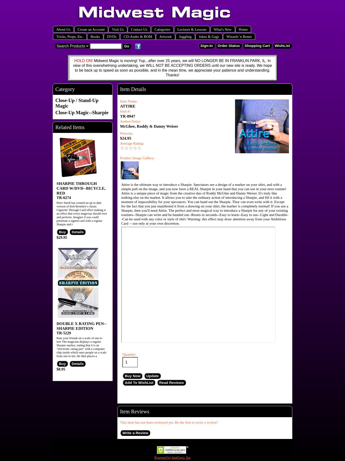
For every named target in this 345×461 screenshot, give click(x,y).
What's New (223, 29)
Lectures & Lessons (192, 29)
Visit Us (118, 29)
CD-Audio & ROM (138, 36)
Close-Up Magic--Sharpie (81, 112)
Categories (162, 29)
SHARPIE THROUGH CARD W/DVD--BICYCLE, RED (81, 188)
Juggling (185, 36)
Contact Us (139, 29)
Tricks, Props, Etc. (69, 36)
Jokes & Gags (209, 36)
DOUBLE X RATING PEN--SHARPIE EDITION (82, 326)
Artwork (165, 36)
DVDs (111, 36)
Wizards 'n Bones (239, 36)
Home (243, 29)
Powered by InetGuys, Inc (172, 458)
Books (95, 36)
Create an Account (91, 29)
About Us (63, 29)
